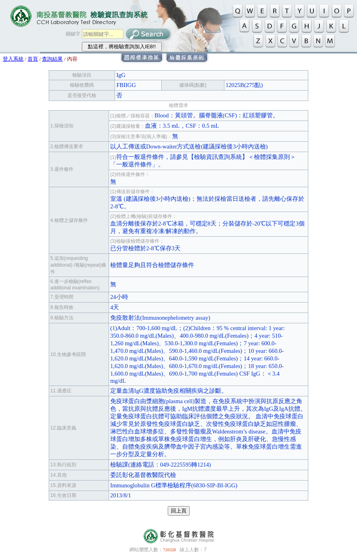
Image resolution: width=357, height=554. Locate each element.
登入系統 (13, 59)
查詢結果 (52, 59)
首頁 (33, 59)
